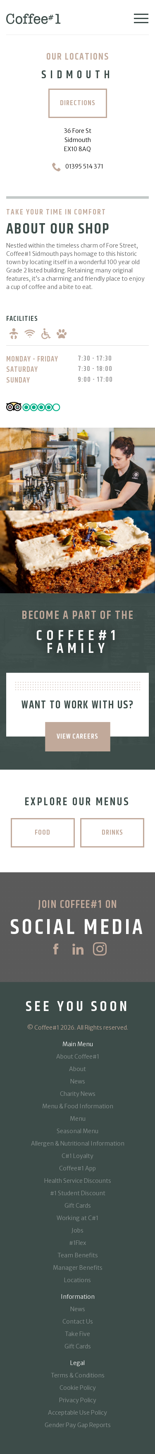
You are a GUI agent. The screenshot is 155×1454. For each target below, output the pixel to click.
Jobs (77, 1230)
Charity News (77, 1094)
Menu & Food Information (77, 1106)
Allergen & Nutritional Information (77, 1143)
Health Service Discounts (77, 1180)
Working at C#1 (77, 1218)
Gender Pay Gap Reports (78, 1425)
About (77, 1069)
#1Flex (77, 1243)
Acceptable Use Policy (77, 1412)
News (77, 1081)
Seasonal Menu (77, 1131)
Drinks (112, 832)
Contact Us (77, 1321)
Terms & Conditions (78, 1375)
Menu (78, 1118)
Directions (77, 103)
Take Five (77, 1334)
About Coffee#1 (77, 1056)
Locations (77, 1280)
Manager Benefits (78, 1267)
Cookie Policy (78, 1387)
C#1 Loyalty (77, 1156)
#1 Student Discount (77, 1193)
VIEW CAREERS (77, 736)
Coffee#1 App (77, 1168)
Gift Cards (77, 1205)
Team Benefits (77, 1255)
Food (42, 832)
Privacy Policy (77, 1400)
